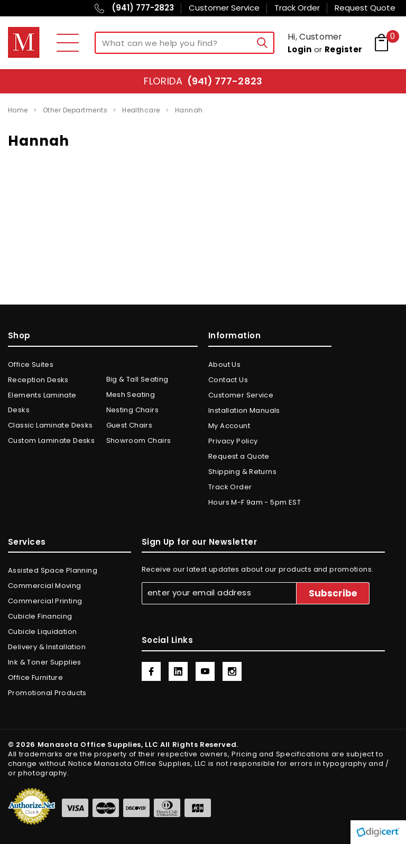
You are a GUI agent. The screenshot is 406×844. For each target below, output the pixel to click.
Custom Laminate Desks (51, 440)
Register (344, 49)
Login (299, 49)
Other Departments (75, 110)
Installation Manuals (244, 410)
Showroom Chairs (138, 440)
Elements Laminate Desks (42, 402)
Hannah (189, 110)
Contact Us (228, 380)
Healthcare (141, 110)
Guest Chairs (129, 425)
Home (18, 110)
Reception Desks (38, 380)
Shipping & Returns (242, 472)
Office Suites (30, 364)
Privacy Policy (232, 441)
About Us (224, 364)
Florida (202, 81)
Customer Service (240, 395)
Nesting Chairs (132, 410)
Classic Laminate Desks (50, 425)
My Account (229, 426)
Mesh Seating (130, 395)
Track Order (230, 487)
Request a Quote (239, 456)
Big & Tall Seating (137, 379)
